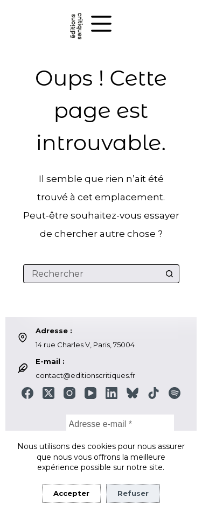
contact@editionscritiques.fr (85, 375)
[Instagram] (69, 393)
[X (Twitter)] (48, 393)
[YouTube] (90, 393)
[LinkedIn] (111, 393)
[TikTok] (153, 393)
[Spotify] (174, 393)
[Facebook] (27, 393)
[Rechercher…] (92, 273)
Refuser (133, 493)
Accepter (71, 493)
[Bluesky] (132, 393)
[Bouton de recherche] (170, 273)
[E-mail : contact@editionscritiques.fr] (22, 368)
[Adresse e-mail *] (120, 424)
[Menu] (101, 23)
